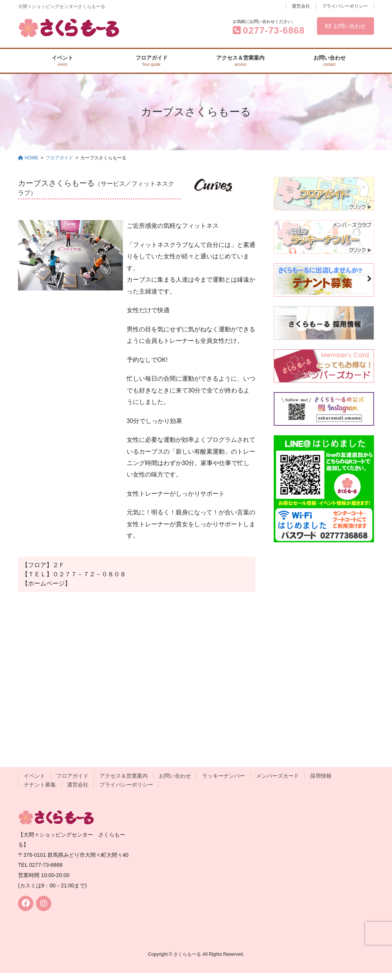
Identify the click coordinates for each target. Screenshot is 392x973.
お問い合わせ (345, 26)
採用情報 (321, 776)
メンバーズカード (277, 776)
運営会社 (301, 6)
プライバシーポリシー (345, 6)
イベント (34, 776)
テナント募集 (40, 785)
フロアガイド (72, 776)
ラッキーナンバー (223, 776)
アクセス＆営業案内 (124, 776)
